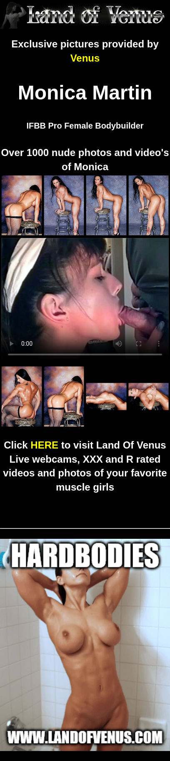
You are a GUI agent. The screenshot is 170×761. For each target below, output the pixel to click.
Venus (85, 58)
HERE (44, 445)
